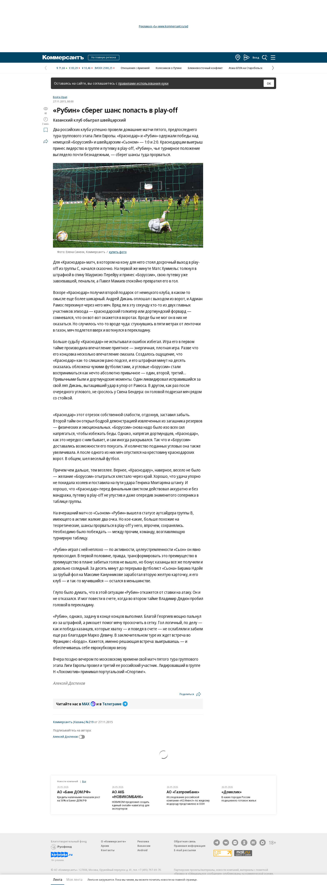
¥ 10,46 (86, 68)
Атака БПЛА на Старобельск (245, 68)
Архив (105, 846)
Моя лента (74, 879)
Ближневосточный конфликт (205, 68)
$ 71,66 (61, 68)
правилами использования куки (143, 83)
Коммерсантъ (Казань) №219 (73, 722)
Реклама (143, 841)
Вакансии (143, 846)
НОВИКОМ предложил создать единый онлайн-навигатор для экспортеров (130, 805)
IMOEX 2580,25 (103, 68)
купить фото (118, 252)
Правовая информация (189, 846)
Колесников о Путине (169, 68)
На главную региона (103, 57)
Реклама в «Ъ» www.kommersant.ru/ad (163, 26)
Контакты (107, 850)
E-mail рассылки (185, 850)
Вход (256, 57)
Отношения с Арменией (135, 68)
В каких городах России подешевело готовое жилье (238, 798)
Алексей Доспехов (65, 736)
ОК (269, 83)
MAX (89, 703)
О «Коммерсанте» (113, 841)
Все (84, 781)
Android (142, 850)
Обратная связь (185, 841)
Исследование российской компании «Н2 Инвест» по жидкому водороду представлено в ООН (188, 800)
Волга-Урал (60, 97)
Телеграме (115, 703)
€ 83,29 (73, 68)
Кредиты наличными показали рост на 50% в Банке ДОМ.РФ (78, 798)
